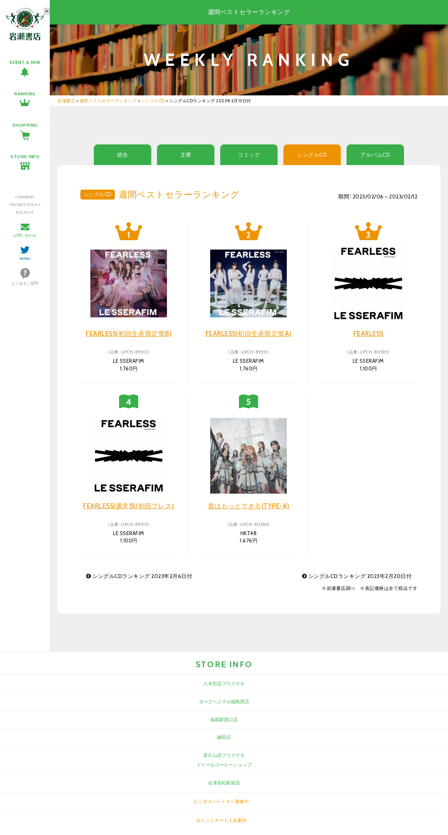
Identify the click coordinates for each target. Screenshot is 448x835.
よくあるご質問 (24, 283)
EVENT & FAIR (25, 62)
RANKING (25, 94)
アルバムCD (375, 154)
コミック (249, 154)
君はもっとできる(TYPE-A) (248, 506)
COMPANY (24, 197)
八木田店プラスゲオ (224, 683)
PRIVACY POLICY (25, 204)
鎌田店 (224, 737)
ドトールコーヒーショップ (224, 765)
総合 (122, 154)
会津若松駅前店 (224, 783)
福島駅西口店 (224, 719)
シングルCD (312, 154)
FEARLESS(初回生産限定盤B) (129, 333)
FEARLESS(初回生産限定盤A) (249, 333)
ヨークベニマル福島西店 (224, 701)
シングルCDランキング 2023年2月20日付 (357, 576)
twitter (25, 258)
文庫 (185, 154)
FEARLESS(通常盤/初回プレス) (128, 506)
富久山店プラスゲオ (224, 755)
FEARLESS (368, 333)
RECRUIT (25, 212)
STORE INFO (24, 156)
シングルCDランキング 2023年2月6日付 (139, 576)
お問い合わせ (24, 235)
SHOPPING (25, 125)
